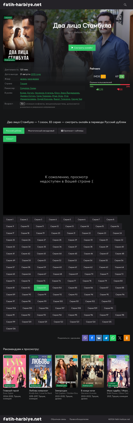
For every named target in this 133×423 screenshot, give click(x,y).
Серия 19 (40, 233)
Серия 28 (57, 240)
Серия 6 (82, 219)
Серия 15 (100, 226)
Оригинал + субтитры (72, 131)
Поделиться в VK (99, 338)
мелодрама (33, 79)
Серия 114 (57, 315)
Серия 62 (88, 267)
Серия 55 (103, 260)
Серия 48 (119, 253)
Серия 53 (72, 260)
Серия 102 (90, 301)
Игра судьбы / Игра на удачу (118, 390)
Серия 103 (106, 301)
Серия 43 (41, 253)
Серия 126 (11, 328)
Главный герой (11, 390)
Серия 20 (55, 233)
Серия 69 (73, 274)
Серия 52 (57, 260)
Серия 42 (25, 253)
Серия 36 (57, 247)
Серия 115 (72, 315)
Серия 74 (25, 281)
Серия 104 (11, 308)
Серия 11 (40, 226)
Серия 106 (43, 308)
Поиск (125, 4)
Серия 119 (10, 322)
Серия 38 (88, 247)
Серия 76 (56, 281)
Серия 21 (71, 233)
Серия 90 (26, 294)
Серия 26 (26, 240)
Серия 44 (57, 253)
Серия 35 (41, 247)
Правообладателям (79, 419)
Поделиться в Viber (85, 338)
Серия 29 (72, 240)
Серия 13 (69, 226)
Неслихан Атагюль (44, 93)
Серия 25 (10, 240)
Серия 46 (88, 253)
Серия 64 (119, 267)
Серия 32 (118, 240)
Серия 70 (89, 274)
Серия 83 (41, 287)
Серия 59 (41, 267)
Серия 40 (119, 247)
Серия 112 (25, 315)
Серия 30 (88, 240)
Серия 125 (107, 322)
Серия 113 (41, 315)
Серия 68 (57, 274)
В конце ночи (88, 390)
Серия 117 (104, 315)
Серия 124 (90, 322)
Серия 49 (10, 260)
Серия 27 (41, 240)
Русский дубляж (13, 131)
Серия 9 (10, 226)
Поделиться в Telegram (106, 338)
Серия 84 (57, 287)
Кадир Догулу (27, 93)
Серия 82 (25, 287)
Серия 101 (74, 301)
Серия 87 (104, 287)
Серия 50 (26, 260)
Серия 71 (104, 274)
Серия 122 (58, 322)
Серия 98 (26, 301)
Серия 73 (10, 281)
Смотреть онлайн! (83, 47)
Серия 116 (88, 315)
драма (23, 79)
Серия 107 (59, 308)
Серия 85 (72, 287)
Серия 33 (10, 247)
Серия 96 (120, 294)
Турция (23, 83)
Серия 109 (92, 308)
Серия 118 (119, 315)
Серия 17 (10, 233)
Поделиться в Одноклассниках (127, 338)
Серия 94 (88, 294)
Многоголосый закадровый (41, 131)
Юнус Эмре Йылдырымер (66, 93)
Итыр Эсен (57, 96)
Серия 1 (9, 219)
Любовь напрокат (38, 390)
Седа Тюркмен (43, 96)
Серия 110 (108, 308)
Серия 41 (10, 253)
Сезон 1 (9, 139)
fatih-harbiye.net (22, 4)
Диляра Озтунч (27, 96)
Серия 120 (26, 322)
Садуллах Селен (28, 88)
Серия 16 (115, 226)
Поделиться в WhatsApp (113, 338)
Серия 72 (119, 274)
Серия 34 (26, 247)
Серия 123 (74, 322)
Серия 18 (25, 233)
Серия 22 (86, 233)
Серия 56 (119, 260)
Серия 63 (103, 267)
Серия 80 (118, 281)
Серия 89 (10, 294)
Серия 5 (67, 219)
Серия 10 (25, 226)
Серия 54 (88, 260)
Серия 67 (42, 274)
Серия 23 (101, 233)
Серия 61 (73, 267)
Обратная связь (58, 419)
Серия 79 (102, 281)
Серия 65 (10, 274)
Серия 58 (25, 267)
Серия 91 (42, 294)
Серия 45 (72, 253)
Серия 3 (38, 219)
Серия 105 (27, 308)
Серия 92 (57, 294)
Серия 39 (103, 247)
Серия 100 (58, 301)
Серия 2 (24, 219)
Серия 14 (84, 226)
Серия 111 (10, 315)
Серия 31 (103, 240)
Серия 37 (72, 247)
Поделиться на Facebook (92, 338)
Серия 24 (117, 233)
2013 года (36, 74)
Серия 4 (53, 219)
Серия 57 (10, 267)
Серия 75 (41, 281)
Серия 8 (110, 219)
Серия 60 (57, 267)
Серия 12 (54, 226)
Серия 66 (26, 274)
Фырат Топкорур (62, 99)
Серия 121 (42, 322)
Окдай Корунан (44, 99)
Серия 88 (119, 287)
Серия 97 (10, 301)
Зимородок (61, 390)
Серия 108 (76, 308)
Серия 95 (104, 294)
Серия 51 (42, 260)
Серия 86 (88, 287)
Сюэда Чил (76, 99)
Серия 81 (10, 287)
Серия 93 (73, 294)
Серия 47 (104, 253)
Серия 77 (72, 281)
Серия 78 (87, 281)
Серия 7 (96, 219)
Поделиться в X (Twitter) (120, 338)
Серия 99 (41, 301)
